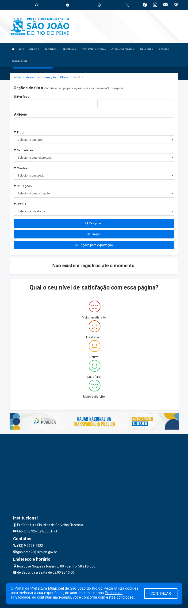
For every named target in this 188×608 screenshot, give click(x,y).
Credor (20, 168)
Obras (64, 77)
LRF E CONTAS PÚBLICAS (123, 49)
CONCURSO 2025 (19, 61)
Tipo (18, 132)
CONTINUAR (160, 593)
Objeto (20, 114)
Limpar (94, 234)
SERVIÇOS (164, 49)
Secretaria (23, 150)
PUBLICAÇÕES (147, 49)
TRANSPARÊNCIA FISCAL (94, 49)
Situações (23, 186)
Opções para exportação (94, 245)
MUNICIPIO (34, 49)
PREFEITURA (51, 49)
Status (20, 204)
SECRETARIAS (70, 49)
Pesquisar (94, 223)
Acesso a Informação (41, 77)
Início (17, 77)
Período (21, 96)
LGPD (21, 49)
